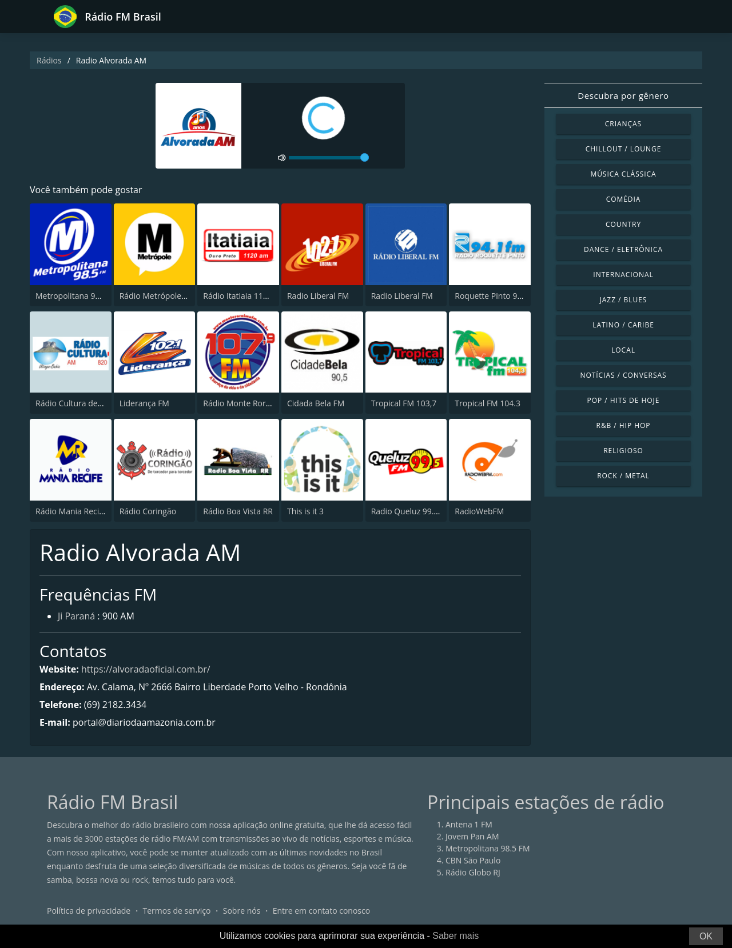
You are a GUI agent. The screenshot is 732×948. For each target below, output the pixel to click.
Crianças (623, 124)
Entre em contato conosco (322, 910)
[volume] (329, 157)
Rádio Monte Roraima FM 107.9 (261, 403)
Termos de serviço (177, 910)
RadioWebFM (479, 511)
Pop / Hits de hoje (623, 400)
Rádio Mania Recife (70, 511)
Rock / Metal (623, 476)
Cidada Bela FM (315, 403)
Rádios (49, 60)
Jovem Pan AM (472, 836)
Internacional (623, 274)
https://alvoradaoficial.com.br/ (145, 669)
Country (623, 224)
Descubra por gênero (623, 95)
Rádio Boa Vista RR (238, 511)
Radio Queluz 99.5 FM (411, 511)
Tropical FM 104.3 (487, 403)
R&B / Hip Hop (623, 425)
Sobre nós (242, 910)
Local (623, 350)
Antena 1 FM (468, 824)
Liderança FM (144, 403)
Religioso (623, 450)
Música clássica (623, 174)
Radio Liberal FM (318, 295)
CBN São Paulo (472, 860)
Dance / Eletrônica (623, 249)
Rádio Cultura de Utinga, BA (86, 403)
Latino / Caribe (623, 325)
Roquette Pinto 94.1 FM (498, 295)
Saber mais (455, 936)
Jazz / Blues (623, 300)
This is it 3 (305, 511)
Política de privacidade (88, 910)
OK (706, 936)
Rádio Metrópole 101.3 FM (168, 295)
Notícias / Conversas (623, 375)
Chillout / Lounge (624, 149)
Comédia (623, 199)
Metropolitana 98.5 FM (77, 295)
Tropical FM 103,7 (404, 403)
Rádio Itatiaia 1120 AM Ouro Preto (266, 295)
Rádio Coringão (148, 511)
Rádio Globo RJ (472, 872)
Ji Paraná (76, 616)
